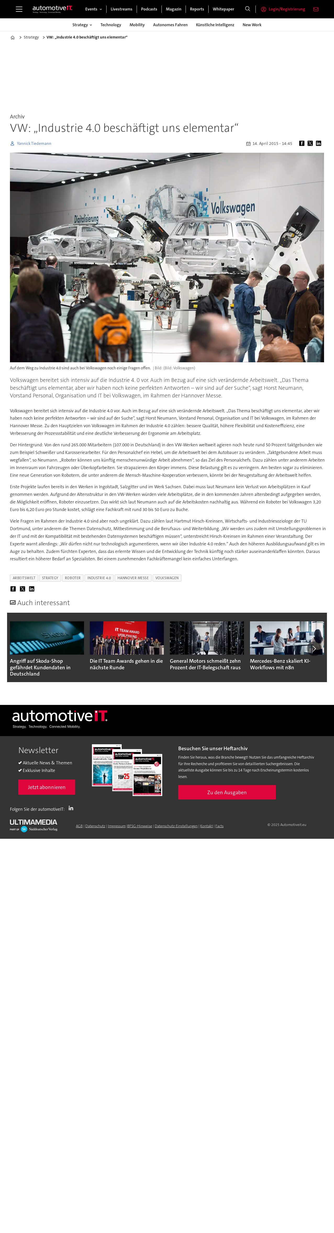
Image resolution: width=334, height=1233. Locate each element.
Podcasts (149, 9)
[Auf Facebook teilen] (303, 143)
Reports (197, 9)
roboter (73, 578)
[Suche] (247, 9)
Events (91, 9)
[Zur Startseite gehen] (53, 9)
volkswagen (167, 578)
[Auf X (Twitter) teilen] (311, 143)
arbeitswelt (24, 578)
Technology (111, 25)
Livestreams (121, 9)
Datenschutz (95, 826)
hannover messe (133, 578)
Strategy (80, 25)
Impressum (117, 826)
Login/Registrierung (287, 9)
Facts (219, 826)
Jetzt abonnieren (47, 787)
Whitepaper (223, 9)
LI (72, 808)
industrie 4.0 (99, 578)
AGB (79, 826)
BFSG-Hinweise (139, 826)
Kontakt (206, 826)
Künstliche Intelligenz (215, 25)
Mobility (137, 25)
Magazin (173, 9)
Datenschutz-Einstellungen (176, 826)
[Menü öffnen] (19, 9)
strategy (50, 578)
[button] (314, 649)
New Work (252, 25)
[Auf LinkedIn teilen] (320, 143)
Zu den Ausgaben (227, 792)
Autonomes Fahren (170, 25)
